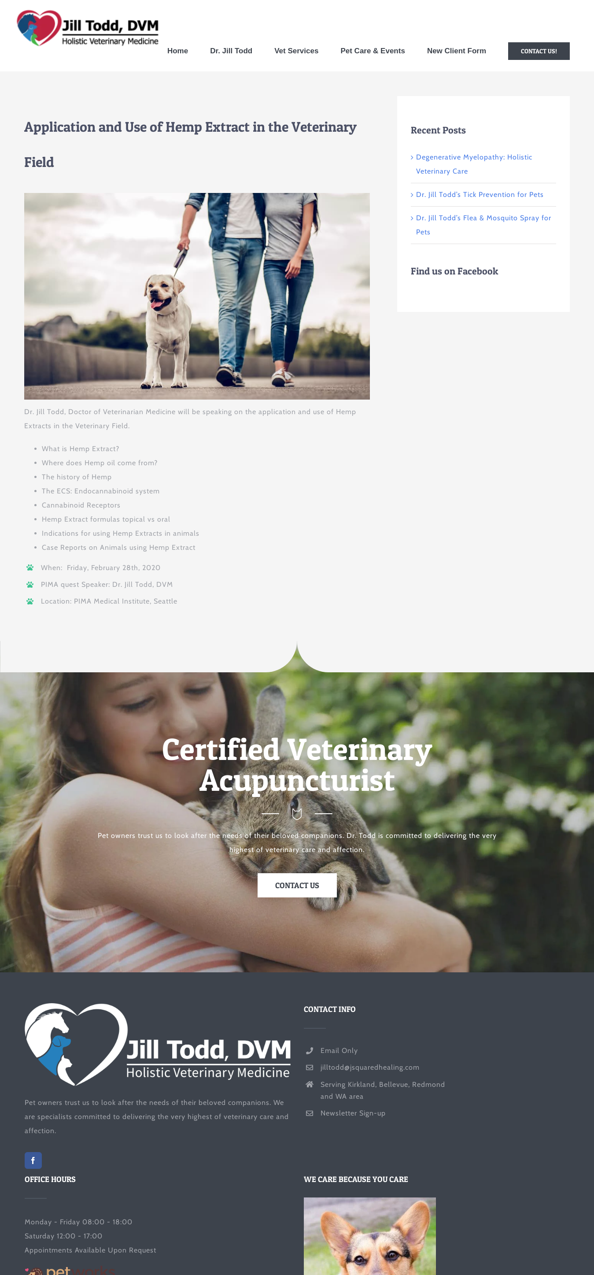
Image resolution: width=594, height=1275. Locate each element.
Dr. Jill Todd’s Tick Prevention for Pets (480, 194)
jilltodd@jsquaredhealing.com (370, 1067)
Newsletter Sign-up (353, 1113)
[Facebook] (33, 1160)
